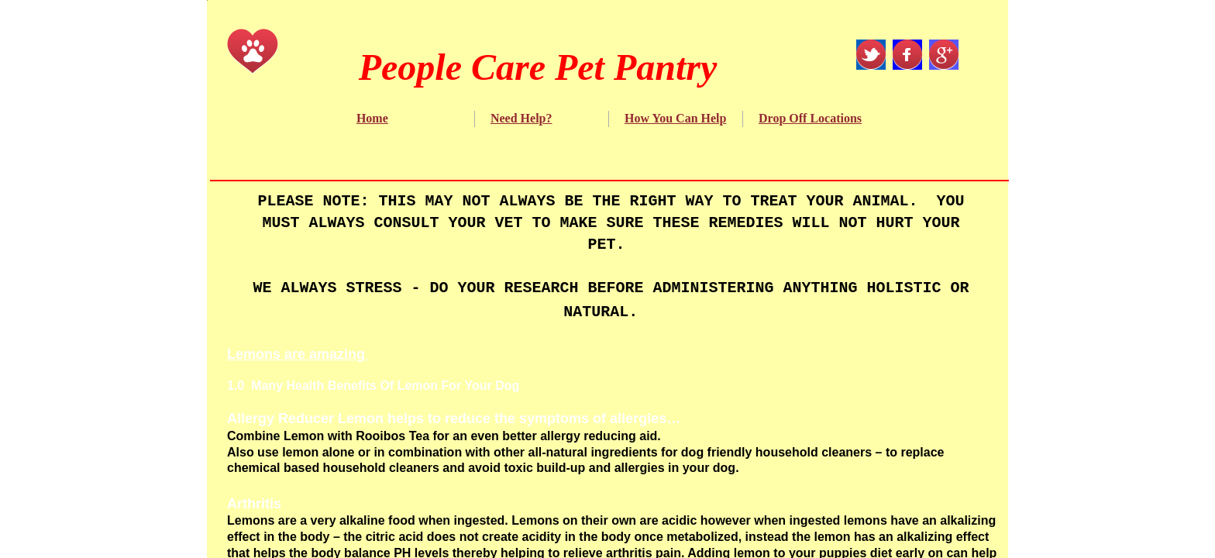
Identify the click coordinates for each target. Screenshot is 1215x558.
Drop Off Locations (810, 118)
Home (372, 118)
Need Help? (521, 118)
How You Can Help (675, 118)
